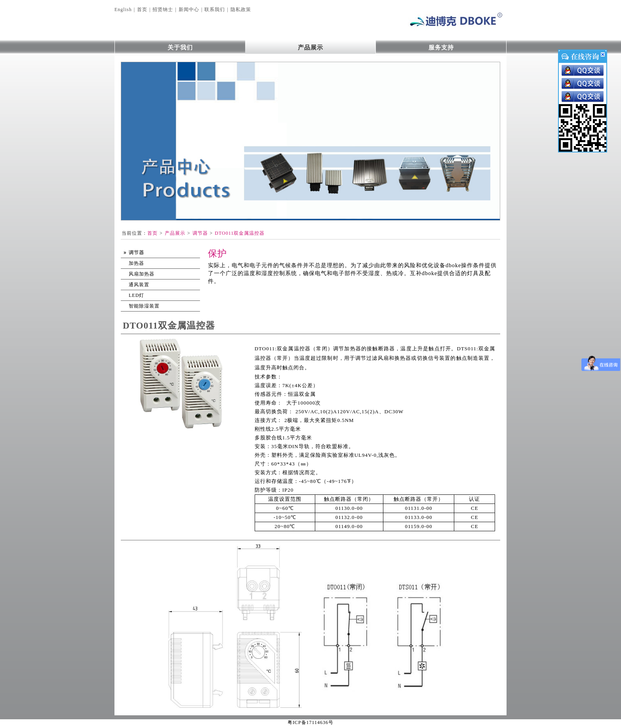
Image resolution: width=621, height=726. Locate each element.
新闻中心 (189, 9)
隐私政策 (240, 9)
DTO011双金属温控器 (240, 233)
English (123, 9)
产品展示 (310, 47)
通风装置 (139, 284)
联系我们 (214, 9)
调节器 (200, 233)
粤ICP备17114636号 (310, 722)
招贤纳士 (162, 9)
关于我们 (180, 47)
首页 (142, 9)
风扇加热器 (141, 274)
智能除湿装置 (144, 306)
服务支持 (441, 47)
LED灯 (136, 295)
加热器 (136, 263)
